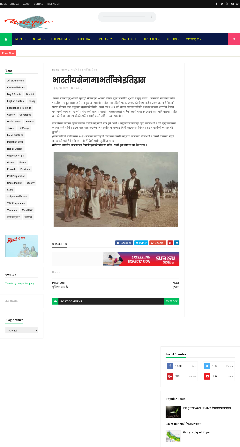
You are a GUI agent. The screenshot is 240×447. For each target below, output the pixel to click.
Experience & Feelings (19, 121)
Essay (10, 114)
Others (171, 39)
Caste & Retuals (16, 87)
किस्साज (28, 230)
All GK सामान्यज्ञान (15, 80)
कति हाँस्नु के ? (193, 39)
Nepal (19, 39)
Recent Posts (195, 170)
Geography (25, 128)
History (30, 135)
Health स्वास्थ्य (14, 135)
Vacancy (105, 39)
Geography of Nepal (217, 148)
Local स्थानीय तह (15, 149)
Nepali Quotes (15, 162)
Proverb (11, 183)
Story (23, 203)
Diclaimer (53, 4)
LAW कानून (24, 142)
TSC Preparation (16, 217)
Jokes (10, 142)
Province (25, 183)
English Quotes (15, 108)
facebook (164, 301)
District (11, 101)
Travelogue (128, 39)
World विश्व (27, 224)
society (11, 203)
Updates (150, 39)
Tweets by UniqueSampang (19, 296)
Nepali (37, 39)
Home (3, 4)
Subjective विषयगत (17, 210)
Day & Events (14, 94)
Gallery (11, 128)
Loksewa (83, 39)
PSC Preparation (16, 189)
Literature (59, 39)
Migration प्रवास (15, 155)
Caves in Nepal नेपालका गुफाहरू (203, 140)
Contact (39, 4)
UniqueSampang (22, 441)
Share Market (14, 196)
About (27, 4)
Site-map (15, 4)
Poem (22, 176)
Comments (225, 170)
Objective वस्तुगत (16, 169)
